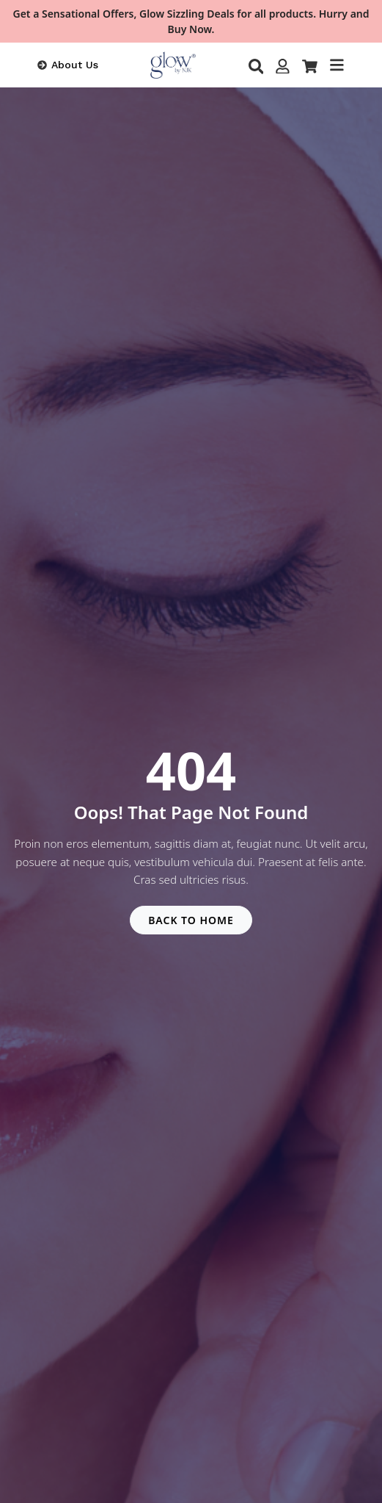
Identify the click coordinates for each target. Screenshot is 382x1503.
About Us (74, 65)
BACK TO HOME (191, 920)
